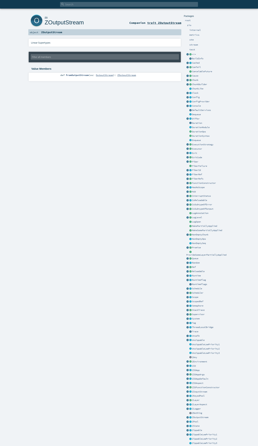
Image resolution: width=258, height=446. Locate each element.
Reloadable (198, 271)
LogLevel (197, 217)
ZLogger (196, 408)
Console (196, 106)
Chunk (195, 80)
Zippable (197, 430)
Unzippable (198, 340)
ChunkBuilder (199, 84)
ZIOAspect (197, 383)
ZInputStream (199, 391)
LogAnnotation (200, 213)
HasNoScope (198, 187)
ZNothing (197, 413)
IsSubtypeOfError (202, 204)
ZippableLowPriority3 (204, 443)
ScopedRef (197, 301)
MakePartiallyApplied (204, 226)
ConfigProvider (201, 101)
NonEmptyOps (199, 239)
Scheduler (197, 293)
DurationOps (199, 131)
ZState (196, 426)
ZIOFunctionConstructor (206, 387)
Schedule (197, 288)
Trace (195, 331)
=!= (194, 54)
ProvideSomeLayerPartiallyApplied (206, 255)
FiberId (196, 170)
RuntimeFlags (199, 284)
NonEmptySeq (199, 243)
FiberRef (197, 174)
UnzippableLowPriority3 (206, 353)
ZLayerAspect (199, 404)
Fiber (195, 161)
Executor (197, 149)
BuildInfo (197, 58)
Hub (194, 191)
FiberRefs (197, 179)
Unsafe (196, 336)
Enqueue (196, 140)
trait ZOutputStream (164, 23)
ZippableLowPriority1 (204, 434)
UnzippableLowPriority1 (206, 344)
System (196, 318)
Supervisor (198, 314)
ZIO (194, 366)
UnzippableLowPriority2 (206, 348)
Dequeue (196, 114)
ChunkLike (197, 88)
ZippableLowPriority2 (204, 439)
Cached (196, 63)
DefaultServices (201, 110)
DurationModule (201, 127)
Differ (196, 119)
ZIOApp (196, 370)
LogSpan (196, 221)
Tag (194, 323)
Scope (195, 297)
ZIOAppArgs (198, 374)
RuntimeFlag (199, 280)
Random (196, 263)
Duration (197, 123)
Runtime (196, 275)
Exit (194, 153)
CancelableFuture (202, 71)
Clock (195, 93)
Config (196, 97)
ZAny (194, 357)
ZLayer (196, 400)
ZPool (195, 421)
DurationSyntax (201, 136)
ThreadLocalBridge (202, 327)
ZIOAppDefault (200, 379)
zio (46, 17)
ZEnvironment (199, 361)
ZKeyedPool (198, 396)
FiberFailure (199, 166)
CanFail (196, 67)
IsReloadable (199, 200)
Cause (195, 76)
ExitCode (197, 157)
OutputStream (104, 75)
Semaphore (197, 305)
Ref (194, 267)
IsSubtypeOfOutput (202, 209)
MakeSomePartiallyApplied (207, 230)
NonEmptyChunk (200, 234)
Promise (196, 247)
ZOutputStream (200, 417)
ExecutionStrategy (202, 144)
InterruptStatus (201, 196)
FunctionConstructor (204, 183)
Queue (195, 258)
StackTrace (198, 310)
